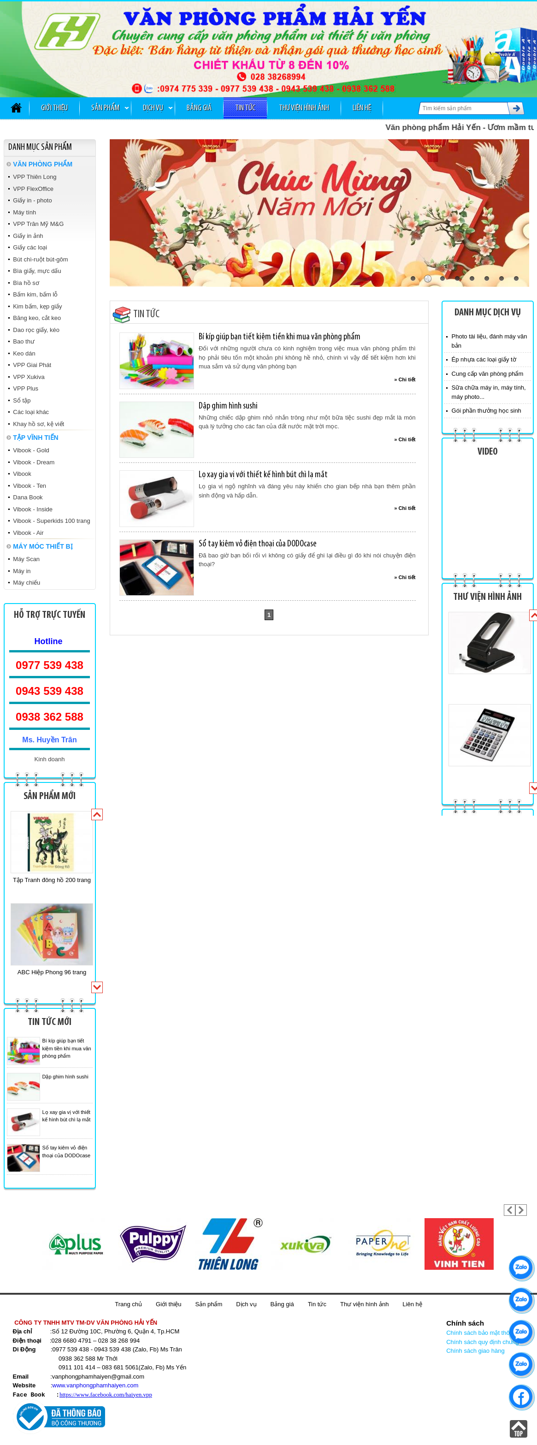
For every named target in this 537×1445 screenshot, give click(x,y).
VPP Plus (25, 388)
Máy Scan (26, 559)
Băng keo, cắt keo (37, 317)
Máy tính (24, 212)
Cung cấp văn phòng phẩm (488, 373)
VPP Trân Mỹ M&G (38, 223)
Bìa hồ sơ (26, 282)
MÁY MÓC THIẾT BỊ (42, 546)
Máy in (21, 571)
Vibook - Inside (33, 509)
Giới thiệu (54, 108)
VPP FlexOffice (33, 188)
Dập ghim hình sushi (65, 1076)
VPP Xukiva (28, 376)
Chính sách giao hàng (475, 1350)
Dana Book (27, 497)
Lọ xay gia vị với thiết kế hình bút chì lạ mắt (263, 475)
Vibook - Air (28, 532)
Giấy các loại (30, 247)
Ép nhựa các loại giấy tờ (484, 359)
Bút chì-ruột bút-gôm (40, 259)
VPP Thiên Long (34, 176)
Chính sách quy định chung (482, 1341)
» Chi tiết (404, 379)
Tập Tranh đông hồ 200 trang (52, 879)
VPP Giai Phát (32, 364)
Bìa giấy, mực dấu (37, 270)
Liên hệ (362, 108)
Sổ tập (21, 400)
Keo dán (24, 353)
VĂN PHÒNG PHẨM (42, 164)
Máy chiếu (26, 582)
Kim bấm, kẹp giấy (37, 306)
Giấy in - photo (32, 200)
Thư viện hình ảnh (304, 108)
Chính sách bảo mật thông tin (485, 1332)
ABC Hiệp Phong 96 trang (52, 972)
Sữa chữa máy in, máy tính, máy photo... (489, 392)
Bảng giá (199, 108)
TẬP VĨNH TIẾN (35, 437)
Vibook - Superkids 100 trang (51, 520)
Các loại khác (31, 412)
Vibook (22, 473)
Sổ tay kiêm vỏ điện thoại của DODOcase (258, 544)
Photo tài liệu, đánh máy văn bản (489, 341)
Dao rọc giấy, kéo (36, 329)
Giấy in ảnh (28, 235)
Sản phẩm (105, 108)
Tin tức (245, 108)
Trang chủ (128, 1304)
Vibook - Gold (31, 450)
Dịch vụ (153, 108)
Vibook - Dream (33, 462)
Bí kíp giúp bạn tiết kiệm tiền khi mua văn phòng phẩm (66, 1048)
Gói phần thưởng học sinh (486, 410)
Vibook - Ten (29, 485)
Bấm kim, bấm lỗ (35, 294)
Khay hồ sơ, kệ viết (38, 423)
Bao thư (24, 341)
